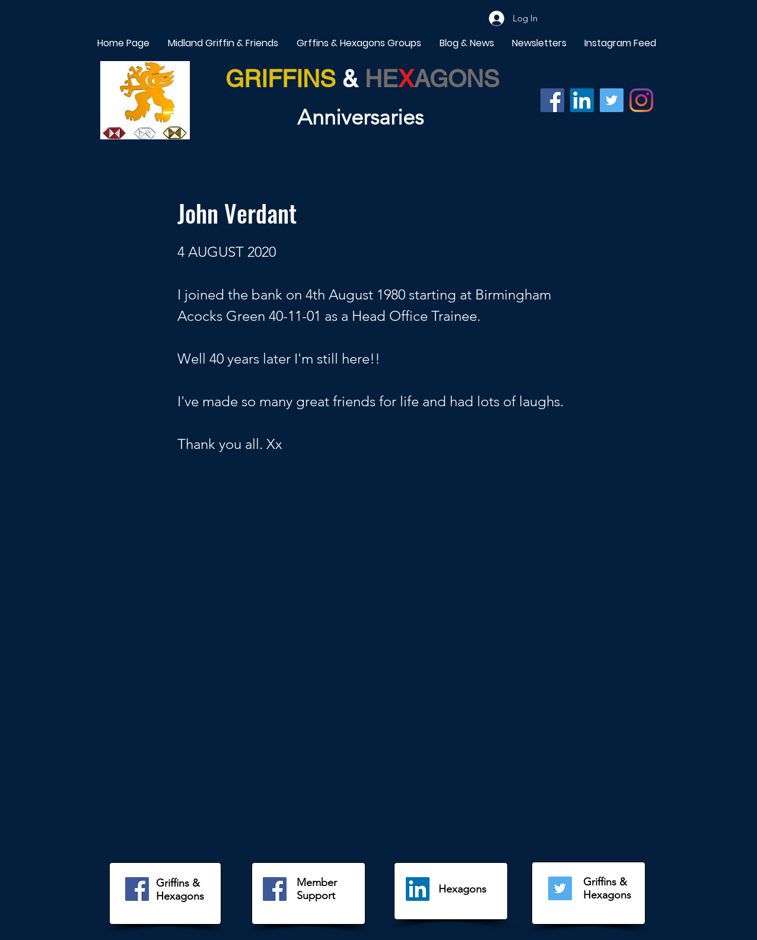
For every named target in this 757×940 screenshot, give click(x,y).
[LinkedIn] (418, 889)
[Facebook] (552, 100)
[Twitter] (612, 100)
